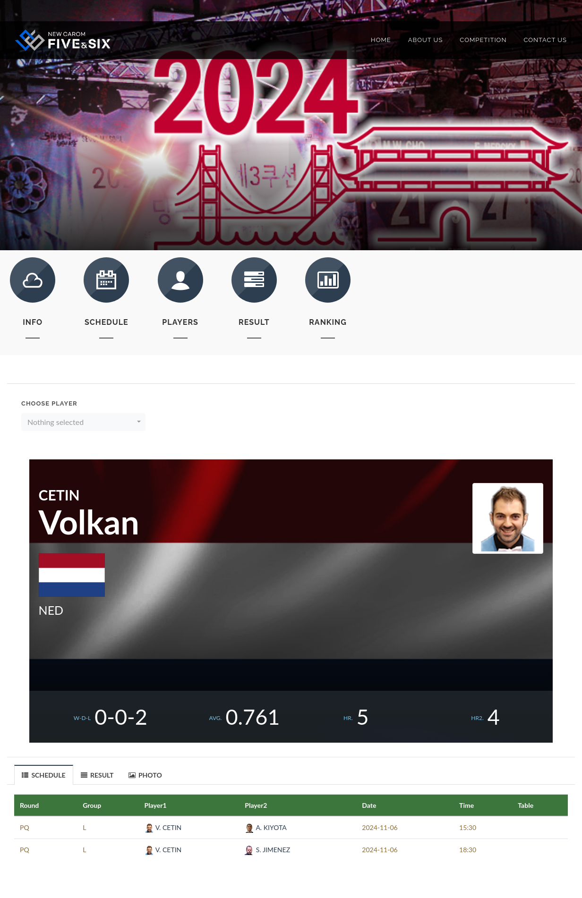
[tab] (44, 774)
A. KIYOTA (265, 827)
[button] (83, 422)
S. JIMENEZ (267, 850)
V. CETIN (163, 827)
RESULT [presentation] (97, 775)
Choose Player (49, 403)
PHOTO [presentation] (145, 775)
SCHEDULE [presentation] (44, 775)
